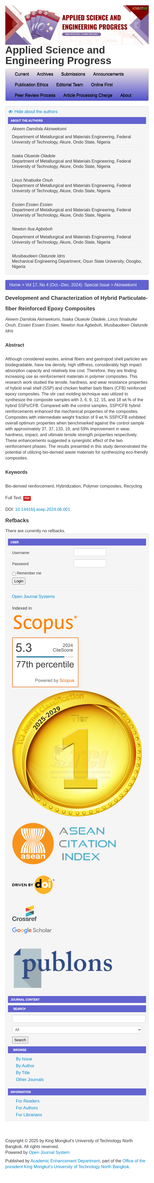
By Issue (24, 1059)
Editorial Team (69, 84)
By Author (25, 1066)
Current (22, 74)
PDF (27, 498)
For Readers (27, 1101)
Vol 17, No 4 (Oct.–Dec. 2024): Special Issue (67, 285)
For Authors (27, 1108)
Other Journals (30, 1079)
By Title (23, 1072)
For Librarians (29, 1115)
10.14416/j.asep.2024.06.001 (42, 509)
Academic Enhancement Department (65, 1161)
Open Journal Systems (33, 596)
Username (20, 553)
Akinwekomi (125, 285)
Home (15, 285)
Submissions (73, 74)
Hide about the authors (33, 111)
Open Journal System (49, 1152)
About (127, 95)
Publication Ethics (31, 84)
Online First (102, 84)
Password (20, 564)
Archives (45, 74)
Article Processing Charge (87, 95)
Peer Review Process (35, 95)
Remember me (29, 573)
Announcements (108, 74)
